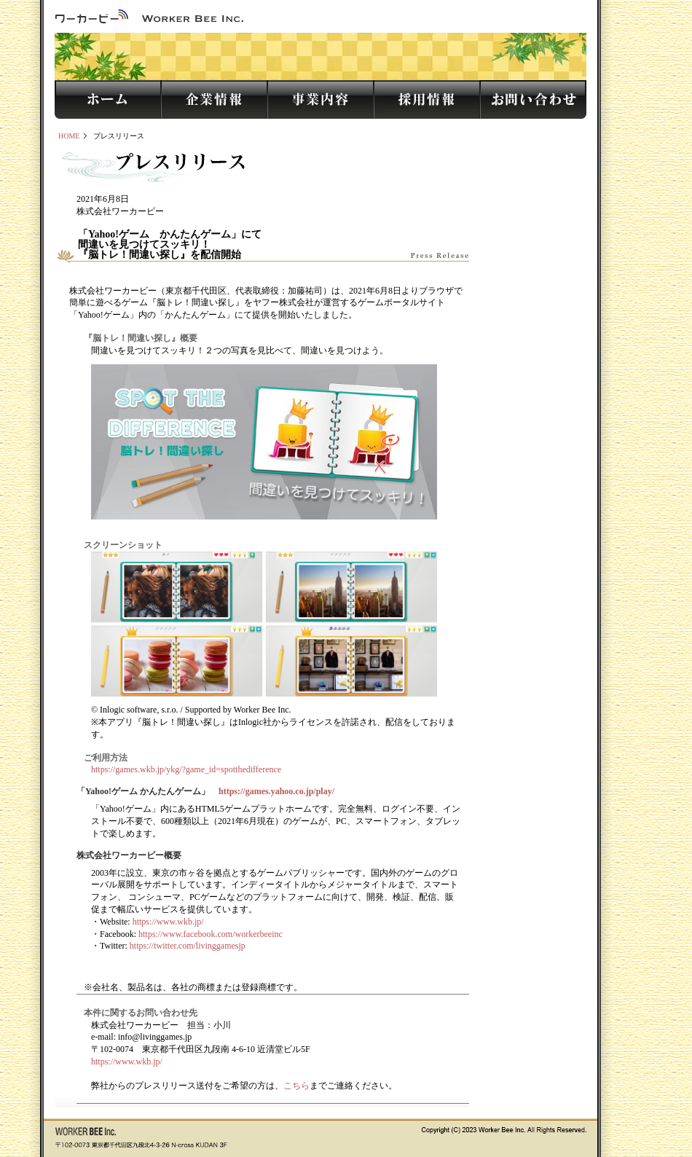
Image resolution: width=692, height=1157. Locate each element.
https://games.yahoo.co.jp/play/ (276, 791)
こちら (296, 1085)
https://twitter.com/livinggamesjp (187, 946)
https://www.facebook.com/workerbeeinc (210, 934)
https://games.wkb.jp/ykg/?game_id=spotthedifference (186, 769)
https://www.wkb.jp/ (168, 922)
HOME (68, 136)
